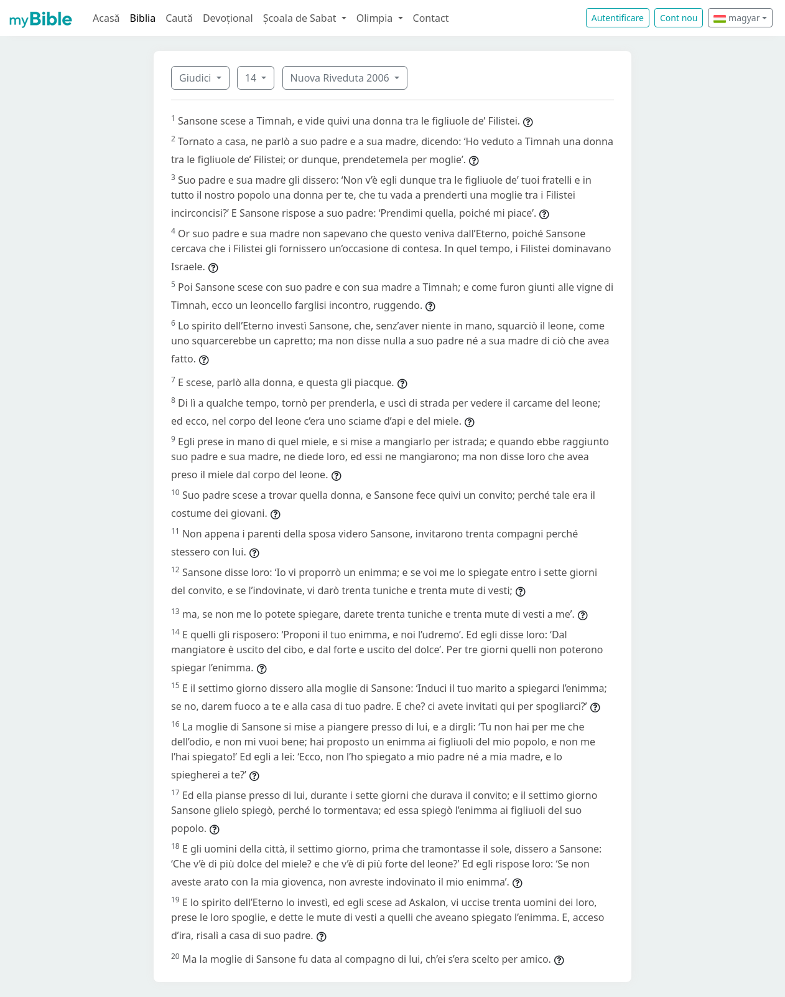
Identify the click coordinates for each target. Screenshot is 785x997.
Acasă (106, 18)
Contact (431, 18)
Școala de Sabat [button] (301, 18)
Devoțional (228, 18)
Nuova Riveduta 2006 (341, 78)
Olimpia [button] (376, 18)
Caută (179, 18)
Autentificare (618, 18)
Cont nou (678, 18)
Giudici (196, 78)
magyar (736, 18)
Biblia (143, 18)
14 (252, 78)
